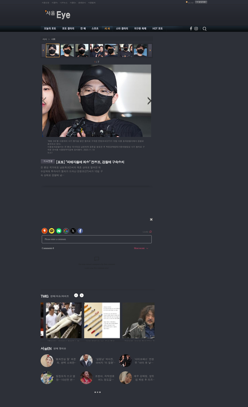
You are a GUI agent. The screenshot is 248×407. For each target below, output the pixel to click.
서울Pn (55, 2)
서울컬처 (92, 2)
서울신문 (45, 2)
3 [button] (100, 392)
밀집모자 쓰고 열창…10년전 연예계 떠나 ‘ (65, 379)
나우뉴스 (63, 2)
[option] (58, 320)
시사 (44, 39)
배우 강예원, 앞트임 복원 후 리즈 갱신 (144, 379)
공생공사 (82, 2)
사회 (53, 39)
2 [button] (97, 392)
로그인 (191, 2)
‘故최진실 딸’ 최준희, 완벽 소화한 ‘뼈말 (65, 362)
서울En (73, 2)
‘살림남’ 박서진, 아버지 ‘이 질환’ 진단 (105, 362)
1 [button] (95, 392)
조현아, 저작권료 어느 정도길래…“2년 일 (104, 379)
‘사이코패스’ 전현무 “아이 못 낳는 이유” (144, 362)
